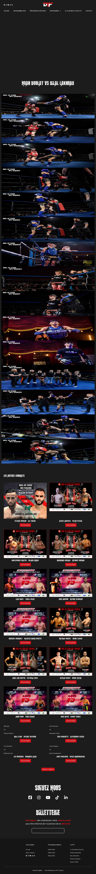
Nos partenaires (74, 855)
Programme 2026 (19, 11)
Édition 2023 (51, 852)
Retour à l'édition (48, 769)
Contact (89, 11)
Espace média (74, 862)
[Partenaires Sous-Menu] (60, 11)
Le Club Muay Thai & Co (73, 11)
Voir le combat (25, 525)
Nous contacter (30, 852)
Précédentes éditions (38, 11)
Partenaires (54, 11)
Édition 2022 (51, 855)
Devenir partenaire (75, 859)
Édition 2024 (51, 849)
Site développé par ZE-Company (54, 870)
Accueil (6, 11)
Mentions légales (37, 870)
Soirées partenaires (75, 852)
